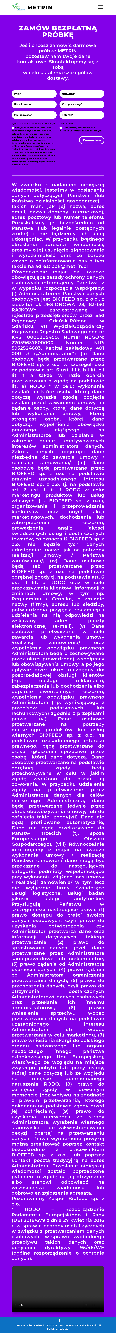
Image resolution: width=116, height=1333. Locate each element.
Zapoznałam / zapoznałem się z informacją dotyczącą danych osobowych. (81, 129)
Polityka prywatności (58, 1329)
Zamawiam (92, 140)
